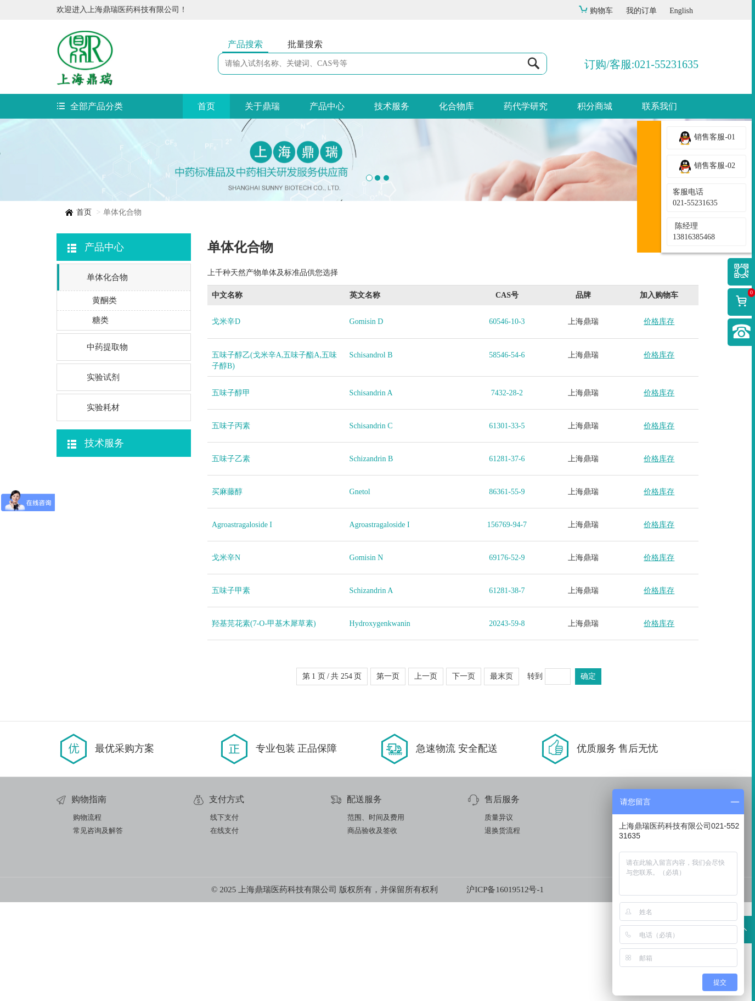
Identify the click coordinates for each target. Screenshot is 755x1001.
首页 (206, 106)
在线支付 (224, 929)
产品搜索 (245, 44)
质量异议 (498, 916)
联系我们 (659, 106)
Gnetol (360, 590)
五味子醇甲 (231, 492)
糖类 (100, 419)
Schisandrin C (371, 525)
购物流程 (87, 916)
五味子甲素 (231, 689)
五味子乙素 (231, 557)
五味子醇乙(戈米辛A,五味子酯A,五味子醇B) (274, 459)
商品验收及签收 (372, 929)
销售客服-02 (706, 166)
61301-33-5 (507, 525)
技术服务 (391, 106)
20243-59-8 (507, 722)
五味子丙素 (231, 525)
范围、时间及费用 (375, 916)
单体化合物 (107, 376)
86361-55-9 (507, 590)
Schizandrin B (371, 557)
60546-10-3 (507, 420)
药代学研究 (526, 106)
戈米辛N (226, 656)
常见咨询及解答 (98, 929)
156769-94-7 (507, 623)
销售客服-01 (706, 138)
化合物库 (456, 106)
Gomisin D (367, 420)
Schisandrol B (371, 454)
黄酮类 (104, 399)
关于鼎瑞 (262, 106)
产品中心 (327, 106)
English (681, 11)
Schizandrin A (371, 689)
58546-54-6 (507, 454)
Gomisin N (367, 656)
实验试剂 (103, 476)
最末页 (501, 775)
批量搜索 (305, 44)
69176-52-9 (507, 656)
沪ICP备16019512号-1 (505, 988)
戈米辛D (226, 420)
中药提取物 (107, 445)
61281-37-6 (507, 557)
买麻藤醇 (227, 590)
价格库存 (659, 420)
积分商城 (594, 106)
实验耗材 (103, 506)
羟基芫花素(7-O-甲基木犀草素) (264, 722)
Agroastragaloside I (242, 623)
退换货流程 (502, 929)
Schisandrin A (371, 492)
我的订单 (641, 11)
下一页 (463, 775)
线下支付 (224, 916)
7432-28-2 (507, 492)
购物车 (595, 11)
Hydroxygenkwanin (380, 722)
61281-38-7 (507, 689)
